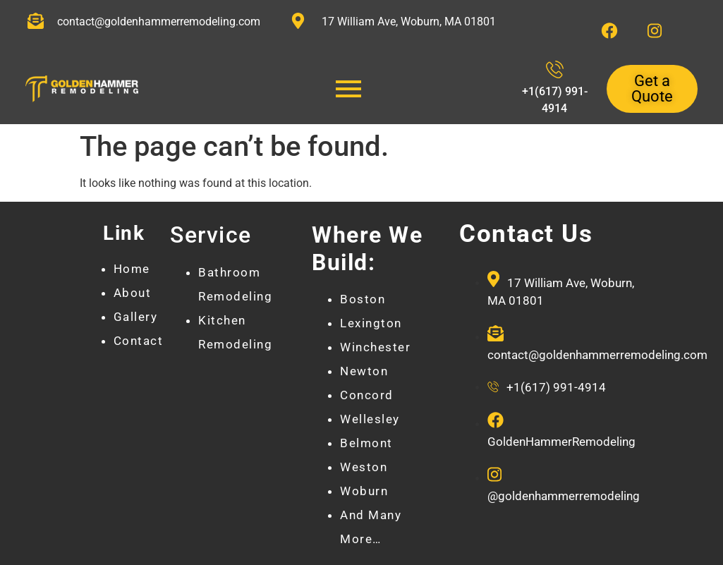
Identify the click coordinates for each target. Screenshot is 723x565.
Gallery (136, 317)
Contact (139, 341)
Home (132, 269)
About (133, 293)
